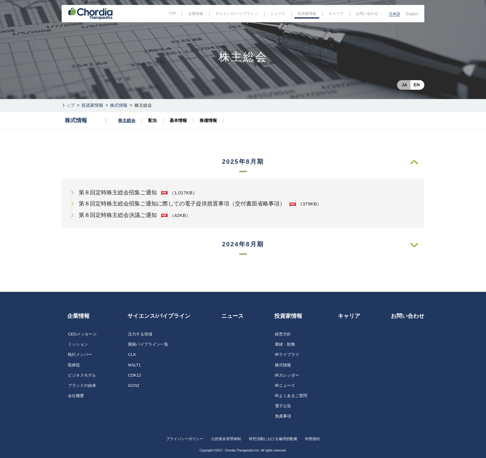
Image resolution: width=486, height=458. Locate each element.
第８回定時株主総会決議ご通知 (118, 215)
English (412, 14)
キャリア (349, 316)
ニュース (232, 316)
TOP (172, 13)
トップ (68, 105)
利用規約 (312, 439)
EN (417, 84)
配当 (152, 120)
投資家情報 (92, 105)
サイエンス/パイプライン (158, 316)
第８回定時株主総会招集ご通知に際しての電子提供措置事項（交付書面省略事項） (182, 204)
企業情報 (78, 316)
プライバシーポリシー (184, 439)
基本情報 (178, 120)
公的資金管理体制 (226, 439)
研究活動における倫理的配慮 (273, 439)
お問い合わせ (407, 316)
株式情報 (118, 105)
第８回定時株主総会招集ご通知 (118, 192)
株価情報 (208, 120)
